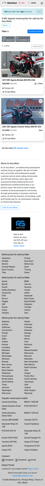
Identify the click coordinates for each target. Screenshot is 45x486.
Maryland (6, 350)
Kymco (5, 298)
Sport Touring (7, 269)
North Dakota (7, 370)
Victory (27, 310)
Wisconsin (6, 393)
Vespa (4, 310)
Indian (27, 293)
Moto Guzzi (29, 298)
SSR (3, 304)
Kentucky (28, 344)
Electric (5, 264)
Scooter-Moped (8, 267)
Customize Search (35, 31)
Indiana (5, 341)
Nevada (5, 362)
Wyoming (28, 393)
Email (33, 460)
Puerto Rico (29, 376)
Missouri (28, 356)
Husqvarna (6, 293)
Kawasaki (28, 296)
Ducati (4, 287)
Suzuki (4, 307)
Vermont (5, 387)
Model (5, 25)
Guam (4, 336)
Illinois (27, 339)
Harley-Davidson (9, 290)
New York (6, 367)
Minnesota (28, 353)
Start (39, 12)
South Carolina (30, 379)
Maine (27, 347)
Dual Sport (28, 261)
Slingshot (28, 304)
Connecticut (7, 330)
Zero (26, 313)
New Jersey (7, 364)
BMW (26, 281)
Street (26, 272)
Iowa (26, 341)
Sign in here (33, 469)
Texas (4, 384)
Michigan (6, 353)
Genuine (27, 287)
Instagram (9, 460)
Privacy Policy (28, 480)
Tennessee (29, 382)
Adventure (6, 258)
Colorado (28, 327)
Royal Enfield (29, 301)
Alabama (5, 321)
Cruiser (27, 258)
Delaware (28, 330)
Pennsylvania (7, 376)
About (24, 482)
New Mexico (29, 364)
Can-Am (27, 284)
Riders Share (19, 246)
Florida (5, 333)
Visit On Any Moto (10, 207)
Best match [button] (37, 46)
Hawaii (27, 336)
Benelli (4, 284)
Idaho (4, 339)
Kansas (5, 344)
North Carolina (30, 367)
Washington (7, 390)
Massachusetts (30, 350)
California (6, 327)
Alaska (27, 321)
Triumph (27, 307)
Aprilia (4, 281)
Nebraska (28, 359)
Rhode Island (7, 379)
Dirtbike (5, 261)
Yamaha (5, 313)
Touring (27, 269)
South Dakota (7, 382)
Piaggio (5, 301)
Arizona (5, 324)
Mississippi (7, 356)
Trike (4, 272)
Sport (26, 267)
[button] (4, 64)
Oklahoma (6, 373)
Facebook (22, 460)
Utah (26, 384)
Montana (5, 359)
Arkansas (28, 324)
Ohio (26, 370)
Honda (27, 290)
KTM (4, 296)
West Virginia (30, 390)
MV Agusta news (21, 148)
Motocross (29, 264)
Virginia (27, 387)
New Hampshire (31, 362)
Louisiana (6, 347)
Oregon (27, 373)
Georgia (27, 333)
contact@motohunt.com (22, 476)
